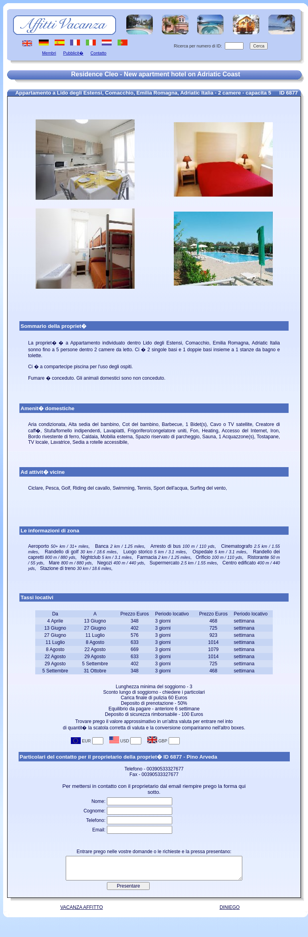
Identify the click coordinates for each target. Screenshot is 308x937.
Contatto (98, 53)
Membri (49, 53)
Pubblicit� (73, 53)
